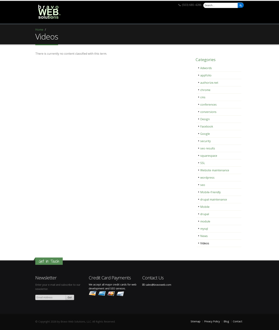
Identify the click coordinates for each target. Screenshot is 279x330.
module (205, 221)
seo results (207, 148)
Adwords (206, 68)
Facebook (206, 126)
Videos (204, 243)
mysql (204, 229)
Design (205, 119)
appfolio (205, 75)
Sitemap (195, 321)
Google (205, 134)
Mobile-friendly (210, 192)
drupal (204, 214)
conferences (208, 104)
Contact (237, 321)
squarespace (208, 156)
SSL (202, 163)
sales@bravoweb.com (158, 284)
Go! (70, 297)
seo (202, 185)
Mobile (205, 207)
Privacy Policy (212, 321)
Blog (226, 321)
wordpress (207, 178)
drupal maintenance (213, 199)
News (204, 236)
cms (202, 97)
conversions (208, 112)
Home (39, 30)
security (205, 141)
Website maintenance (214, 170)
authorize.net (209, 83)
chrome (205, 90)
